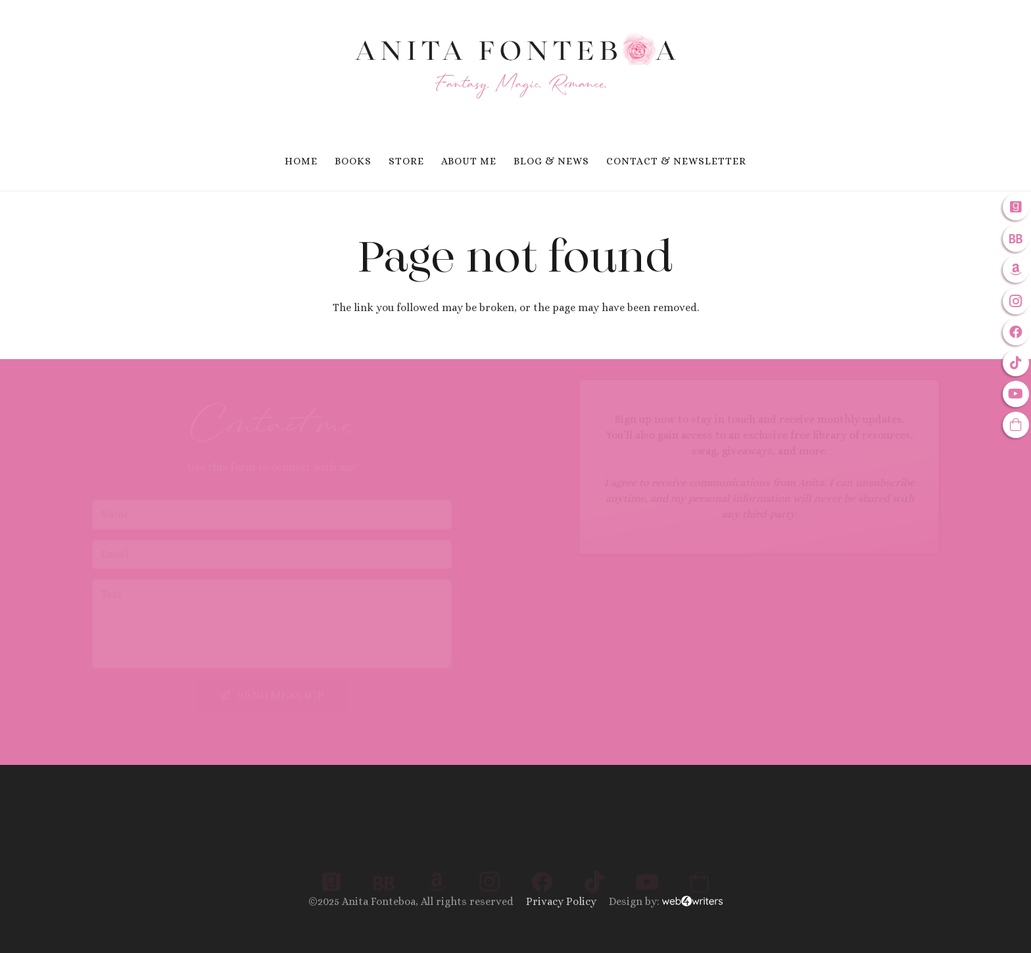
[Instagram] (1016, 301)
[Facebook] (1016, 332)
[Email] (320, 555)
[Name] (320, 514)
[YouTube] (1016, 394)
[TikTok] (1016, 363)
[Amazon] (1016, 270)
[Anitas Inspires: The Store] (1016, 425)
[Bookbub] (1016, 238)
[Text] (320, 623)
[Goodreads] (1016, 207)
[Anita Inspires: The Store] (699, 842)
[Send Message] (320, 695)
